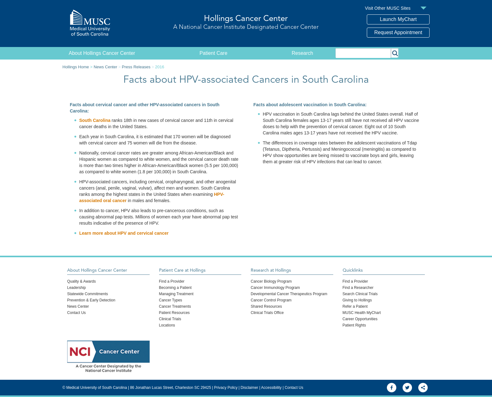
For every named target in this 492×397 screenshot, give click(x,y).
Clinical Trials (170, 319)
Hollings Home (75, 67)
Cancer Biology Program (271, 281)
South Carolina (94, 120)
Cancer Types (170, 300)
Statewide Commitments (87, 294)
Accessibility (271, 387)
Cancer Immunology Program (275, 287)
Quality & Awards (81, 281)
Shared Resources (266, 306)
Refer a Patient (355, 306)
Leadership (76, 287)
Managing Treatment (176, 294)
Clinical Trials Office (267, 313)
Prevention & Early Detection (91, 300)
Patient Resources (174, 313)
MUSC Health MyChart (362, 313)
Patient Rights (354, 325)
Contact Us (76, 313)
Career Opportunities (360, 319)
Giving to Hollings (357, 300)
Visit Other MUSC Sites (387, 8)
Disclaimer (249, 387)
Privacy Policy (226, 387)
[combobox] (363, 53)
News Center (105, 67)
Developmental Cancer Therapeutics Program (289, 294)
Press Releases (136, 67)
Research (302, 53)
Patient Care (213, 53)
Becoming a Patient (175, 287)
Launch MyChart (398, 19)
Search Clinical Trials (360, 294)
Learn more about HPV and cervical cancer (123, 233)
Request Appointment (398, 32)
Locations (167, 325)
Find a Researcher (358, 287)
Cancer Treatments (175, 306)
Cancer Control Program (271, 300)
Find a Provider (171, 281)
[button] (395, 53)
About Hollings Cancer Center (102, 53)
